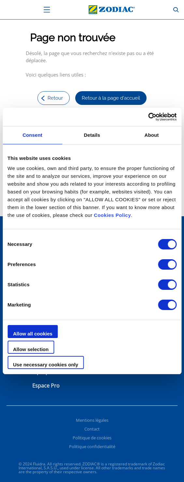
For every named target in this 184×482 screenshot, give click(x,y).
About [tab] (152, 135)
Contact (92, 429)
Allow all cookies (32, 333)
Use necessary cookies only (45, 364)
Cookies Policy (112, 215)
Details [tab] (92, 135)
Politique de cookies (92, 438)
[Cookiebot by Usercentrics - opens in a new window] (148, 117)
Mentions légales (92, 420)
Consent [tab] (32, 135)
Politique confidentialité (92, 446)
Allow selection (31, 349)
